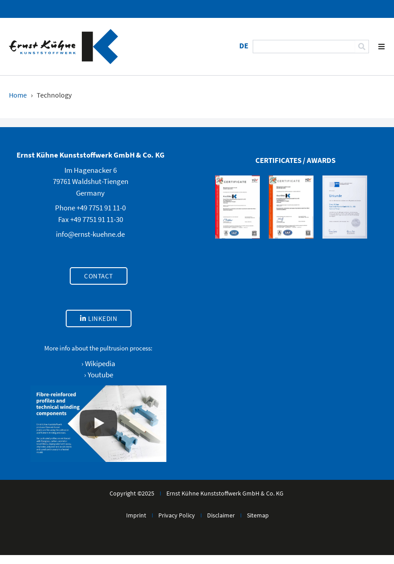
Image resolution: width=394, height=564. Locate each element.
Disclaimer (221, 515)
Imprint (136, 515)
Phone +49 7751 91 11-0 (90, 208)
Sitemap (258, 515)
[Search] (362, 46)
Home (18, 94)
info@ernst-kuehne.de (90, 234)
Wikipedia (100, 363)
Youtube (100, 375)
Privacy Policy (176, 515)
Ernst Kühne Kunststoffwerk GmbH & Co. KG (225, 493)
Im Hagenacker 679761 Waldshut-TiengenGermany (90, 181)
